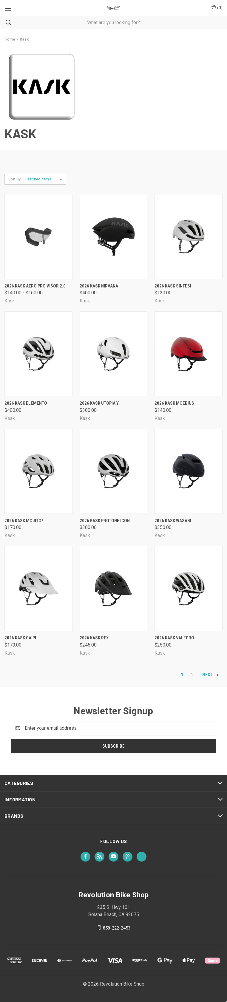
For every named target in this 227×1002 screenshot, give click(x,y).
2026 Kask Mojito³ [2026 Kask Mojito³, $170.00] (23, 520)
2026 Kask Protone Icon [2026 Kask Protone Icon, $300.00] (105, 520)
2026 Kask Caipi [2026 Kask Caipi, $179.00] (20, 638)
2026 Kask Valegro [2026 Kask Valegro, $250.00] (174, 638)
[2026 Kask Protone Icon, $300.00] (113, 471)
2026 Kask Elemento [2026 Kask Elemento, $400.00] (25, 403)
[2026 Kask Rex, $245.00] (113, 588)
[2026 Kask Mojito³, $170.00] (38, 471)
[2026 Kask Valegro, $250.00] (188, 588)
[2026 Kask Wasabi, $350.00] (188, 471)
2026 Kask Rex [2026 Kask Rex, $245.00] (94, 638)
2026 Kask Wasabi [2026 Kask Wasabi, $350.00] (173, 520)
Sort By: (14, 179)
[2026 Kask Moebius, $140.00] (188, 354)
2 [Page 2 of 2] (192, 675)
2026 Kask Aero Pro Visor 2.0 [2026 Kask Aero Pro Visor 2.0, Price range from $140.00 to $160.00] (35, 286)
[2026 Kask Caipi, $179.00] (38, 588)
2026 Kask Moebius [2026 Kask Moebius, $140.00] (174, 403)
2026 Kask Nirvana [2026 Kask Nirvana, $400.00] (99, 286)
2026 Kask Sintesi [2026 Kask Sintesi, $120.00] (173, 286)
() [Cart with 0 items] (217, 7)
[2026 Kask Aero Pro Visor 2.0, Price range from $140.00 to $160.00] (38, 236)
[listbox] (45, 179)
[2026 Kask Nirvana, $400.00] (113, 236)
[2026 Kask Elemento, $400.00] (38, 354)
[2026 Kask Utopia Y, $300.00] (113, 354)
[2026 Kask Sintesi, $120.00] (188, 236)
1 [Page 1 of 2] (182, 675)
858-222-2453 (116, 927)
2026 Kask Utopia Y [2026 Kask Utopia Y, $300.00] (99, 403)
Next (210, 675)
